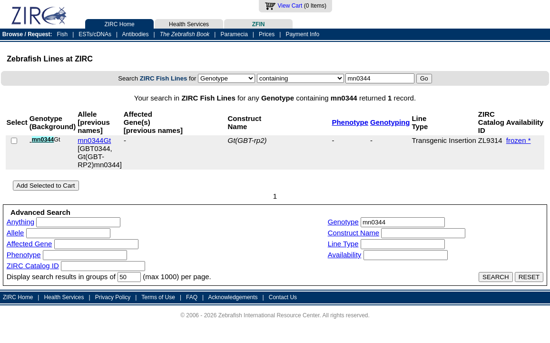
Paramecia (233, 34)
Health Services (189, 23)
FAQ (191, 297)
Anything (20, 222)
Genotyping (390, 122)
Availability (345, 255)
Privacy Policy (113, 297)
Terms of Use (158, 297)
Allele (15, 233)
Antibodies (135, 34)
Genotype (343, 222)
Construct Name (353, 233)
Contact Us (283, 297)
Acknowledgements (233, 297)
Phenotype (350, 122)
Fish (62, 34)
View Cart (290, 5)
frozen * (518, 140)
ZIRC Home (119, 23)
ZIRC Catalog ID (33, 266)
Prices (267, 34)
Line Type (343, 244)
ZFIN (258, 23)
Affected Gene (29, 244)
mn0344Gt (94, 140)
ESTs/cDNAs (95, 34)
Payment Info (302, 34)
